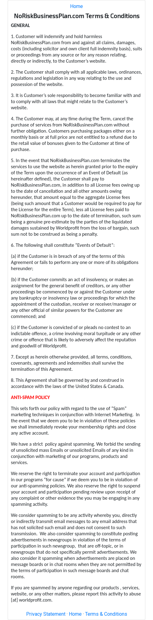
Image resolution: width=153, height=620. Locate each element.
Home (76, 6)
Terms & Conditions (106, 614)
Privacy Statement (45, 614)
